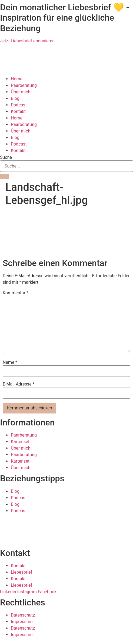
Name (10, 362)
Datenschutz (23, 615)
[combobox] (66, 166)
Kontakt (18, 111)
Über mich (20, 91)
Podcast (19, 105)
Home (16, 78)
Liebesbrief (21, 572)
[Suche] (4, 176)
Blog (15, 98)
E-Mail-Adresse (18, 384)
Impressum (22, 621)
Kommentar (15, 293)
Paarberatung (24, 85)
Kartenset (20, 441)
